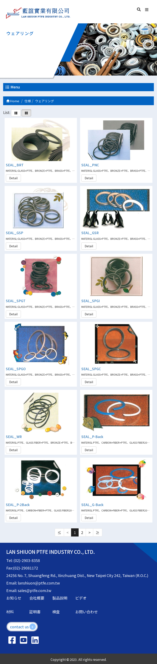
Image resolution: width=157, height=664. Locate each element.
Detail (13, 178)
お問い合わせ (86, 611)
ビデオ (81, 598)
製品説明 (59, 598)
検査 (56, 611)
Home (12, 101)
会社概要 (36, 598)
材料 (10, 611)
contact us (23, 627)
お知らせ (13, 598)
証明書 (35, 611)
